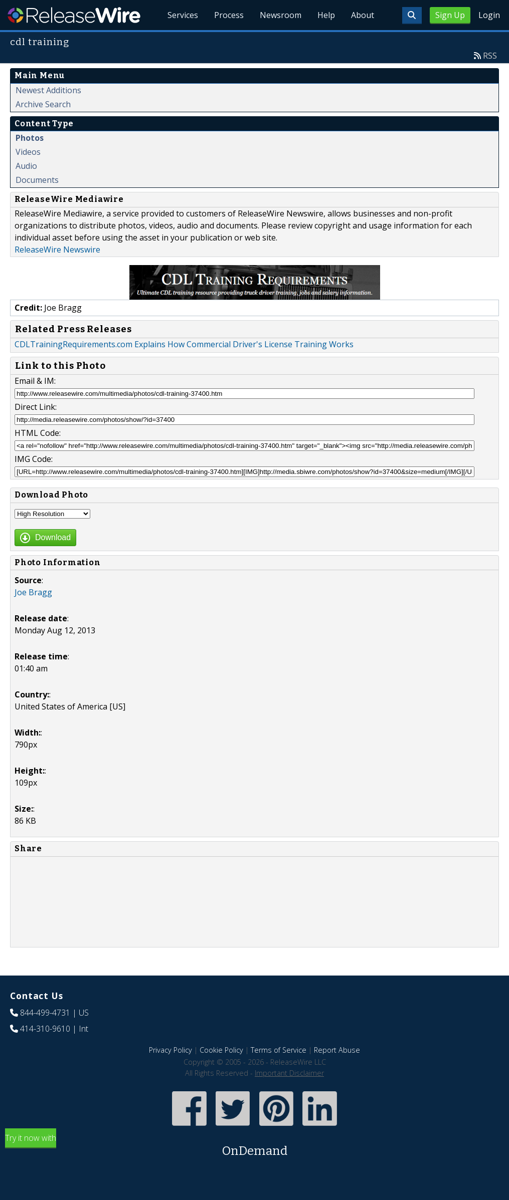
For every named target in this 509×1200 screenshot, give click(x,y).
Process (229, 15)
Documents (37, 179)
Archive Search (43, 104)
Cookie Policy (221, 1050)
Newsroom (280, 15)
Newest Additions (48, 90)
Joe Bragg (33, 592)
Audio (26, 165)
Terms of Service (278, 1050)
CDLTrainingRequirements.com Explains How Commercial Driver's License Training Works (184, 344)
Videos (28, 151)
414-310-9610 (45, 1028)
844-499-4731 (45, 1012)
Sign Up (450, 15)
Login (489, 15)
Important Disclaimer (289, 1073)
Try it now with (254, 1146)
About (362, 15)
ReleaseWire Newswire (57, 249)
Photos (30, 137)
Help (326, 15)
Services (182, 15)
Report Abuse (337, 1050)
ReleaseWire (74, 15)
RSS (490, 55)
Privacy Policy (170, 1050)
